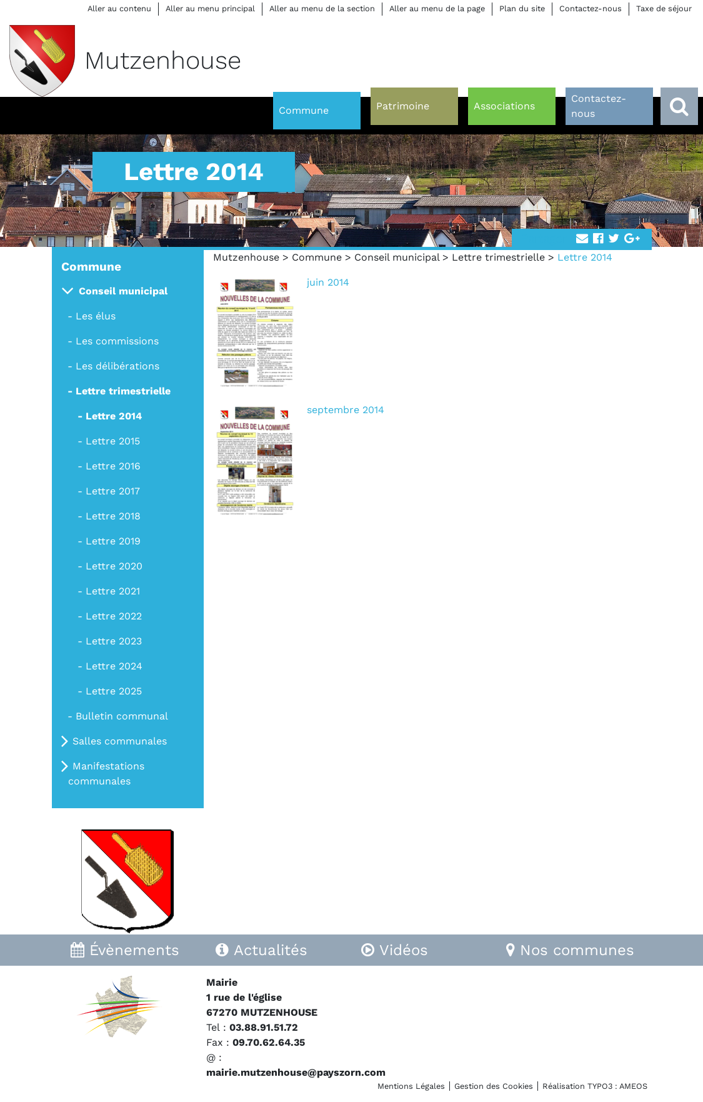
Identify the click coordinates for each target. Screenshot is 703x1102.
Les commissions (117, 341)
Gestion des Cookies (493, 1086)
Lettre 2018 (113, 516)
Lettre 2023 (114, 641)
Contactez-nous (590, 8)
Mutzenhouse (246, 257)
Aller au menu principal (210, 8)
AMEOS (633, 1086)
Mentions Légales (411, 1086)
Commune (317, 257)
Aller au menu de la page (437, 8)
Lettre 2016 (113, 466)
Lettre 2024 (114, 666)
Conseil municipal (396, 257)
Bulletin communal (122, 716)
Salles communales (119, 741)
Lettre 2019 (113, 541)
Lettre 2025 (114, 691)
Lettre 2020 (114, 566)
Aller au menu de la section (322, 8)
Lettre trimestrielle (498, 257)
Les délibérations (117, 366)
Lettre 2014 (114, 416)
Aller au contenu (119, 8)
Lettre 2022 (114, 616)
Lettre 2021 (113, 591)
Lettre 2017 (113, 491)
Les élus (96, 316)
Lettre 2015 (113, 441)
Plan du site (522, 8)
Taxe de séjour (664, 8)
